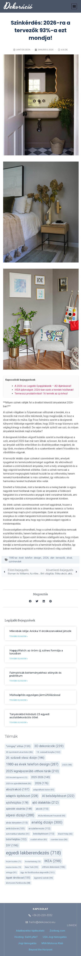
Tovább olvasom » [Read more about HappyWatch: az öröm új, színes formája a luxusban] (18, 659)
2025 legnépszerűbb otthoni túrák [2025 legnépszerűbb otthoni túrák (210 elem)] (32, 771)
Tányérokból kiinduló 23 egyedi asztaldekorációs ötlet (29, 716)
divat (69, 557)
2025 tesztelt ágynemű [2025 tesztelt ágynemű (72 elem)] (16, 777)
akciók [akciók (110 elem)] (42, 809)
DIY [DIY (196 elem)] (12, 845)
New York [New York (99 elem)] (31, 867)
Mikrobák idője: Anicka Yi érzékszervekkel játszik (40, 631)
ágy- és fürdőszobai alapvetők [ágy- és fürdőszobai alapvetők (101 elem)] (37, 872)
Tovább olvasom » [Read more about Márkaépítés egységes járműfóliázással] (18, 700)
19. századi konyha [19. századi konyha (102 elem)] (48, 752)
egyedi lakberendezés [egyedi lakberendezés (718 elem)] (33, 853)
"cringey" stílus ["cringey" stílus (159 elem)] (18, 746)
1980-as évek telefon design (25, 557)
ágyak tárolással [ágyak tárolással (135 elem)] (18, 877)
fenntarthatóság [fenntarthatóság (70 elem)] (33, 862)
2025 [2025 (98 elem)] (67, 765)
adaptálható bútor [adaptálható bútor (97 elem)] (43, 789)
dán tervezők (57, 557)
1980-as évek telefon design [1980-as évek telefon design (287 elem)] (32, 764)
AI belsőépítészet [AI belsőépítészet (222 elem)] (58, 796)
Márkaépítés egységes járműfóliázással (34, 694)
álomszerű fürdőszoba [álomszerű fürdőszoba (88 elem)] (18, 883)
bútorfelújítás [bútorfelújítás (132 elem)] (16, 839)
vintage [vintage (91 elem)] (11, 872)
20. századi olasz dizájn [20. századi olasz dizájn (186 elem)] (25, 757)
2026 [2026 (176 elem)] (41, 783)
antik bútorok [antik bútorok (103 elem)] (15, 828)
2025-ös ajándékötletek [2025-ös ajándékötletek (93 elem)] (18, 783)
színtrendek (15, 561)
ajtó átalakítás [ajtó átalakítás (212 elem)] (45, 802)
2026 (46, 557)
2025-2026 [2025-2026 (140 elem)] (40, 777)
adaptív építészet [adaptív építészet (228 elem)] (22, 796)
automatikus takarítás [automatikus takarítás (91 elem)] (17, 834)
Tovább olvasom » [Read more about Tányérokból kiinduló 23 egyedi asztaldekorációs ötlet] (18, 722)
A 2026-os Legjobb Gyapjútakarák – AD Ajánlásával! (43, 385)
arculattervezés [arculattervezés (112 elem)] (39, 828)
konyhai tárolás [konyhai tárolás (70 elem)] (13, 867)
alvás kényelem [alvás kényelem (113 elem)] (17, 822)
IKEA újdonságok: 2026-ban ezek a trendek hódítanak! (44, 389)
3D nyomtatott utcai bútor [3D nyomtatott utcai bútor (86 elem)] (19, 752)
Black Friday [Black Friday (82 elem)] (65, 834)
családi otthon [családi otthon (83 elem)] (38, 839)
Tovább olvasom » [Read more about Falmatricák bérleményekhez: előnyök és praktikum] (18, 681)
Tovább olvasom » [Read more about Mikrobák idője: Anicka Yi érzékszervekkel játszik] (18, 636)
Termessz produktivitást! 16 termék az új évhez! (41, 393)
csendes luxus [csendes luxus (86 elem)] (59, 839)
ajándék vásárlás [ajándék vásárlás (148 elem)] (19, 808)
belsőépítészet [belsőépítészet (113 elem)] (43, 833)
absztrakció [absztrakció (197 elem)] (17, 789)
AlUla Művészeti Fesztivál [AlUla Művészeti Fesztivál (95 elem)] (51, 815)
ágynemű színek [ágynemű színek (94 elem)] (43, 878)
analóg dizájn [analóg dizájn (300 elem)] (46, 822)
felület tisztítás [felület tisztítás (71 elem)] (13, 862)
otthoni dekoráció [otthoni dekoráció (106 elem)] (53, 867)
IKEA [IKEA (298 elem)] (52, 861)
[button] (74, 6)
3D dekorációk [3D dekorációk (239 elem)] (49, 746)
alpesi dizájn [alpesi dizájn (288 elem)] (20, 815)
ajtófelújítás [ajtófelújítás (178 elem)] (17, 802)
